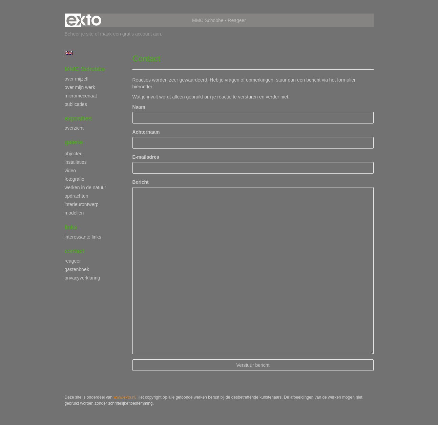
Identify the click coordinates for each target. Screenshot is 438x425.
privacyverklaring (82, 278)
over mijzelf (77, 79)
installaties (76, 162)
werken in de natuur (85, 187)
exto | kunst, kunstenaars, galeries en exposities (84, 20)
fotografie (74, 179)
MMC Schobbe (208, 20)
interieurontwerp (82, 204)
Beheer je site (79, 34)
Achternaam (146, 132)
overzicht (74, 128)
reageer (73, 261)
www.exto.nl (124, 397)
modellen (74, 213)
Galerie (74, 142)
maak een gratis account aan (130, 34)
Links (71, 227)
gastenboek (77, 269)
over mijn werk (80, 87)
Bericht (140, 182)
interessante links (83, 237)
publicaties (76, 104)
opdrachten (76, 196)
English (68, 53)
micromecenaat (81, 95)
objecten (74, 153)
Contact (74, 251)
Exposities (78, 118)
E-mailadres (145, 157)
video (70, 170)
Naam (138, 107)
